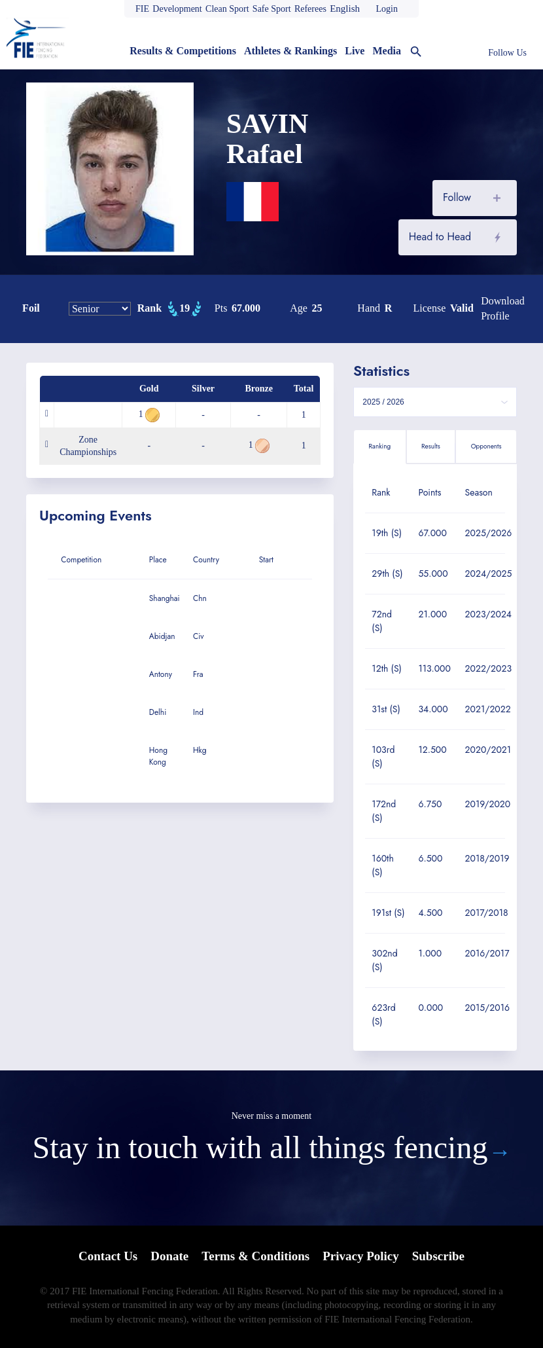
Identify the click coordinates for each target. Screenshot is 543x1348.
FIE (142, 9)
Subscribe (438, 1256)
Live (354, 50)
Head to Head (440, 236)
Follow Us (507, 53)
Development (176, 9)
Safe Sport (272, 9)
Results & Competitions (183, 50)
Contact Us (108, 1256)
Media (386, 50)
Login (386, 9)
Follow (457, 197)
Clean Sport (227, 9)
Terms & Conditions (255, 1256)
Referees (310, 9)
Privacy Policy (361, 1256)
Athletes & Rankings (290, 50)
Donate (169, 1256)
